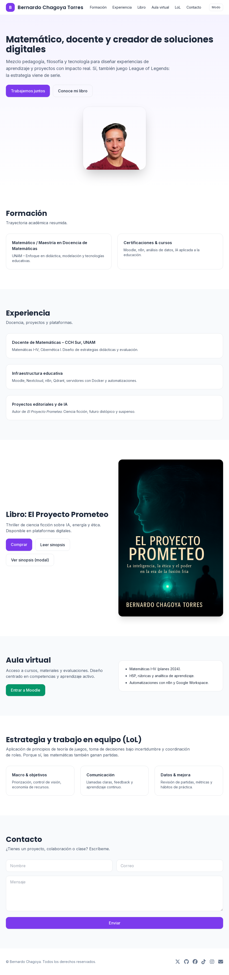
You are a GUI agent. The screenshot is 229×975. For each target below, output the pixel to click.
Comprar (19, 544)
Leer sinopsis (52, 544)
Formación (98, 7)
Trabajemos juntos (28, 90)
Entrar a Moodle (25, 690)
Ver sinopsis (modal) (30, 559)
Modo (216, 7)
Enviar (114, 922)
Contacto (193, 7)
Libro (142, 7)
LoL (178, 7)
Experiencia (122, 7)
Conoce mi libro (72, 90)
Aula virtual (160, 7)
